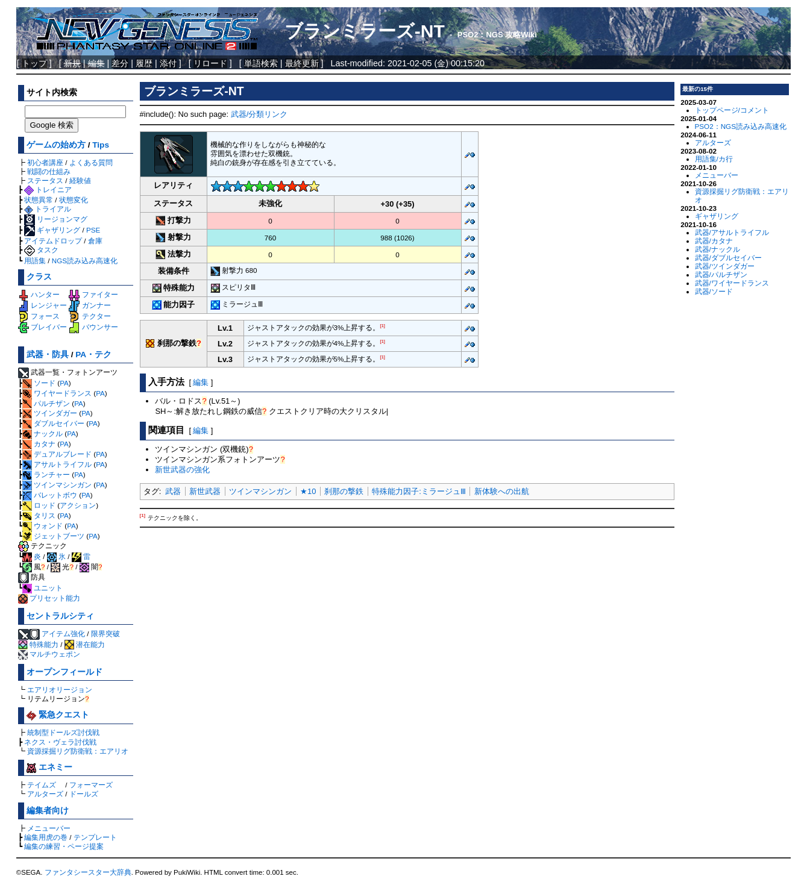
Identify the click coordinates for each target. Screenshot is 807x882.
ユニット (42, 588)
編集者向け (48, 810)
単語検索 (261, 63)
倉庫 (95, 241)
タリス (38, 515)
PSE (93, 230)
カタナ (38, 444)
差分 (119, 63)
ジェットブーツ (53, 536)
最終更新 (302, 63)
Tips (100, 144)
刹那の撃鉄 (343, 491)
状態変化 (73, 200)
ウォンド (42, 526)
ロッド (38, 505)
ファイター (93, 294)
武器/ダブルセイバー (728, 257)
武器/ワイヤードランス (732, 283)
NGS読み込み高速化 (85, 260)
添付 (168, 63)
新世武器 (205, 491)
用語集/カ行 (714, 159)
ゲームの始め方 (56, 144)
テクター (89, 316)
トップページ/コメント (732, 110)
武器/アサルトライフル (732, 232)
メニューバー (49, 828)
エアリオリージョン (59, 689)
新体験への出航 (501, 491)
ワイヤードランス (57, 393)
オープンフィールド (64, 672)
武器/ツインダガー (725, 266)
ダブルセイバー (53, 423)
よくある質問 (91, 162)
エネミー (49, 767)
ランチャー (46, 474)
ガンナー (89, 305)
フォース (39, 316)
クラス (39, 276)
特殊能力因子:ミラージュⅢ (419, 491)
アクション (78, 505)
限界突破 (105, 633)
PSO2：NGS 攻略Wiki (497, 34)
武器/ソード (714, 291)
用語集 (35, 260)
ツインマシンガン (57, 485)
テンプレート (95, 837)
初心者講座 (45, 162)
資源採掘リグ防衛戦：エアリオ (77, 751)
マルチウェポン (49, 654)
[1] (382, 326)
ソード (38, 383)
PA (64, 383)
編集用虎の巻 (46, 837)
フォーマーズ (91, 785)
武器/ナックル (717, 249)
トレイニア (48, 189)
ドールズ (83, 794)
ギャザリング (52, 230)
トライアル (47, 209)
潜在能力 (84, 644)
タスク (41, 250)
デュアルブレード (57, 454)
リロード (210, 63)
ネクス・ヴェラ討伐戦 (60, 742)
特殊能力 (38, 644)
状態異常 (38, 200)
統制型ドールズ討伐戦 (63, 732)
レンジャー (42, 305)
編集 (201, 382)
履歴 (144, 63)
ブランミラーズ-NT (364, 31)
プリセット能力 (49, 598)
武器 (173, 491)
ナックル (42, 433)
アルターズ (45, 794)
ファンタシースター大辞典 (88, 872)
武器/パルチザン (721, 274)
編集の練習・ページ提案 (64, 846)
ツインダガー (49, 413)
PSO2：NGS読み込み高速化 (741, 126)
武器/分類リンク (259, 114)
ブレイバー (42, 327)
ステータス (45, 180)
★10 (308, 491)
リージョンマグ (55, 219)
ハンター (39, 294)
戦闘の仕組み (49, 171)
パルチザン (46, 403)
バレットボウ (49, 495)
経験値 (80, 180)
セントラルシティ (60, 616)
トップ (34, 63)
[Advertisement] (407, 615)
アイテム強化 (63, 633)
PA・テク (93, 354)
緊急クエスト (58, 714)
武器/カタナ (714, 241)
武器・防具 (48, 354)
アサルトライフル (57, 464)
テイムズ (41, 785)
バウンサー (93, 327)
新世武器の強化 (182, 469)
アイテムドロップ (53, 241)
